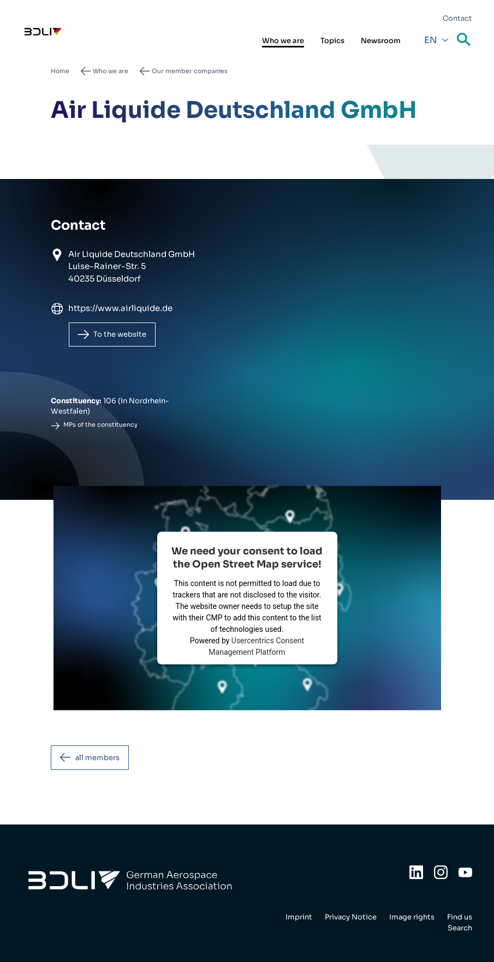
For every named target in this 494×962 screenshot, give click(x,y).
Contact (457, 18)
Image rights (412, 917)
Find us (459, 917)
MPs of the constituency (100, 424)
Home (60, 71)
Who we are (283, 40)
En (430, 40)
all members (97, 757)
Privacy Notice (351, 917)
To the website (119, 334)
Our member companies (190, 71)
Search (464, 40)
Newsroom (381, 40)
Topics (332, 40)
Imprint (298, 917)
